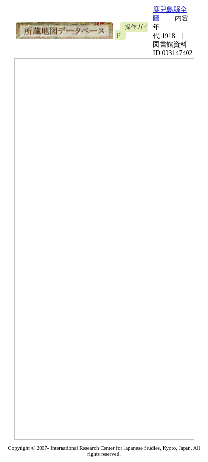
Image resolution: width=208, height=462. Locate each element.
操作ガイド (131, 30)
